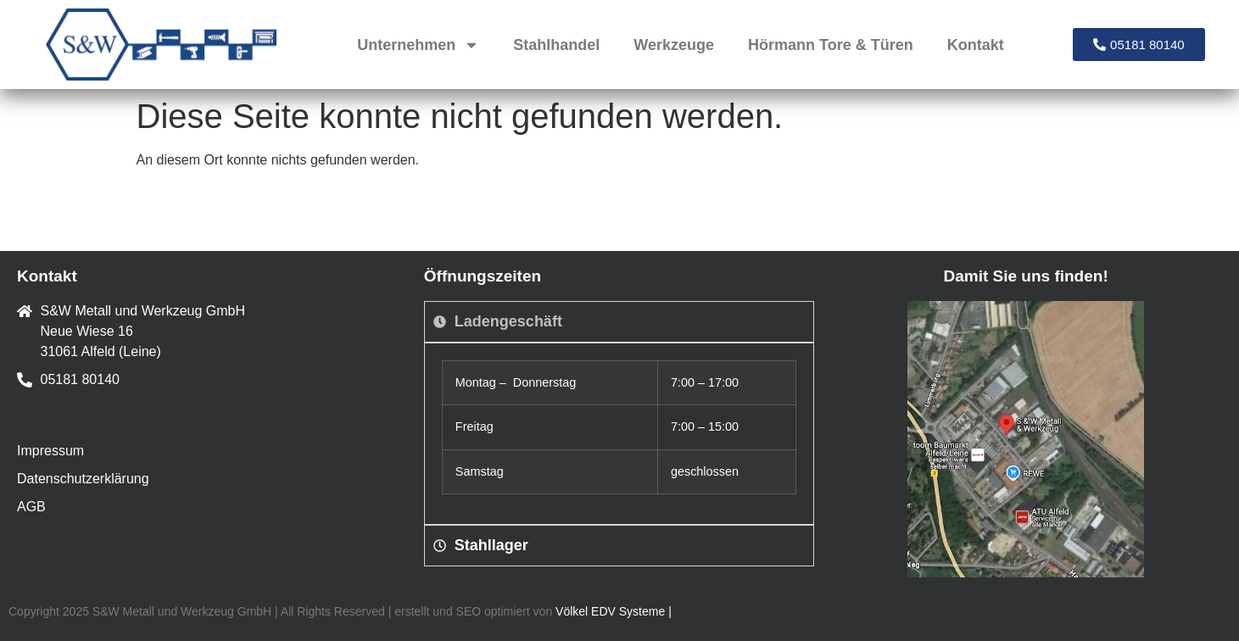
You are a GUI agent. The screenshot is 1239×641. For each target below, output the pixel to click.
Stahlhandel (556, 44)
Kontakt (975, 44)
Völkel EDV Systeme (610, 611)
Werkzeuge (673, 44)
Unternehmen (418, 45)
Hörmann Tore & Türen (830, 44)
